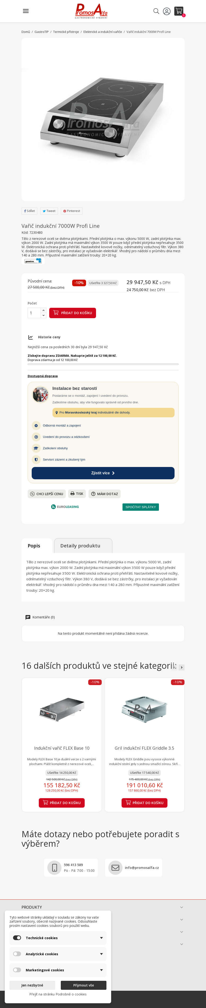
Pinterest (71, 211)
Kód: (25, 232)
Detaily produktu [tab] (80, 545)
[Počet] (34, 313)
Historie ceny (49, 337)
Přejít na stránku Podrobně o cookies (58, 994)
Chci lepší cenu (46, 494)
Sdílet (29, 211)
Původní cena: (40, 281)
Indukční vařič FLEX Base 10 (61, 748)
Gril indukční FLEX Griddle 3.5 (144, 748)
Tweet (49, 211)
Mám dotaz (104, 493)
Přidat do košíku (72, 312)
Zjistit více (103, 473)
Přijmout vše (83, 985)
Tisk (76, 493)
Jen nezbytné (32, 985)
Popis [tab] (34, 545)
